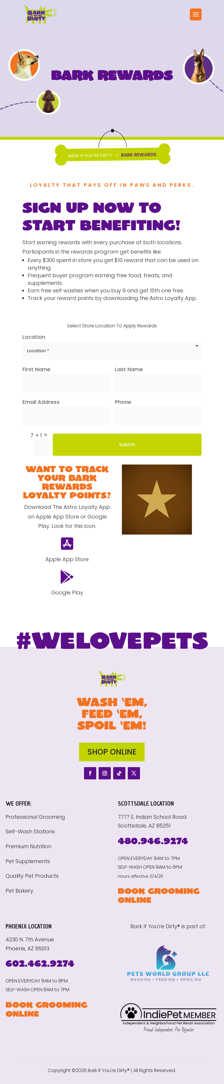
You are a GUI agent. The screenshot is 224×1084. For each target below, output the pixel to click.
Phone (123, 402)
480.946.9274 (153, 840)
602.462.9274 (40, 963)
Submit (127, 444)
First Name (36, 369)
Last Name (129, 369)
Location (33, 337)
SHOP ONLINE (111, 752)
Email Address (41, 402)
